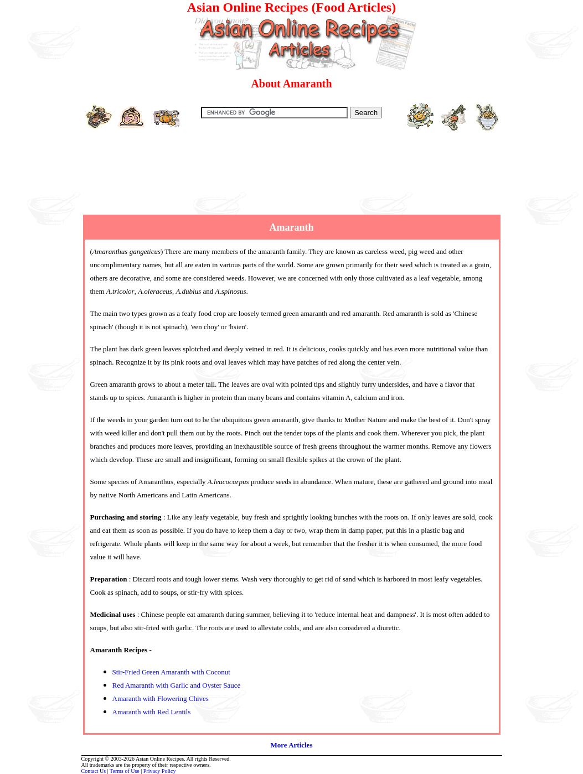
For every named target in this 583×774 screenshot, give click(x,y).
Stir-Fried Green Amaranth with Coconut (171, 672)
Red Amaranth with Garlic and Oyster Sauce (176, 685)
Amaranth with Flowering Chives (160, 698)
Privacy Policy (159, 771)
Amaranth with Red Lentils (151, 712)
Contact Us (93, 771)
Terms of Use (125, 771)
